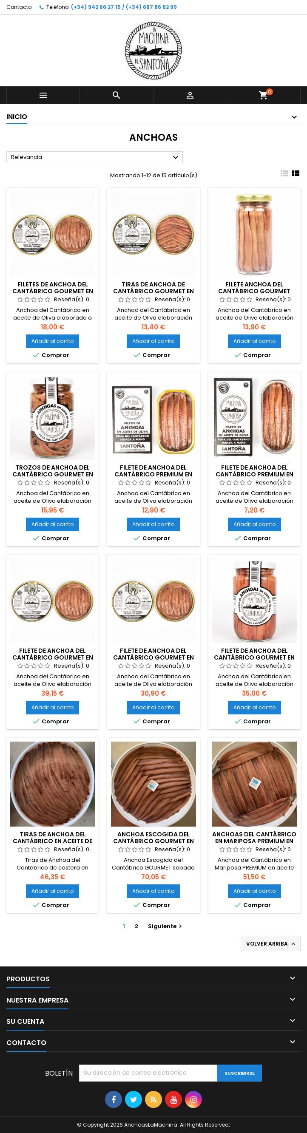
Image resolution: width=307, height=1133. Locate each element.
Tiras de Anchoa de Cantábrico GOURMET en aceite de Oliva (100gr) (153, 291)
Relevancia (96, 158)
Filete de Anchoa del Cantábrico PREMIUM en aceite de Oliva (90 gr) (153, 474)
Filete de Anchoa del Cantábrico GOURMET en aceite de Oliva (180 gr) (153, 657)
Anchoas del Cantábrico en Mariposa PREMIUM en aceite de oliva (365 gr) (254, 841)
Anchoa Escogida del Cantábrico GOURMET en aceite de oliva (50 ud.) (153, 841)
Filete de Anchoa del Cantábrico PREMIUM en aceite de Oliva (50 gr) (254, 474)
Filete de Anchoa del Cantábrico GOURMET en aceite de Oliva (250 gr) (52, 657)
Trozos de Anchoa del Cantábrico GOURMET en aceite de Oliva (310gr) (52, 474)
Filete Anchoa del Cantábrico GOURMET (254, 287)
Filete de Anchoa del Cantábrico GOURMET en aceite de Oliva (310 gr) (254, 657)
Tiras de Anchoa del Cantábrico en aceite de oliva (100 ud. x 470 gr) (52, 841)
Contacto (18, 7)
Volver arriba (271, 944)
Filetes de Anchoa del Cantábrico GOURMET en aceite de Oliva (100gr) (52, 291)
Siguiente (166, 926)
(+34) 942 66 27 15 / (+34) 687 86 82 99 (124, 7)
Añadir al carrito (52, 341)
